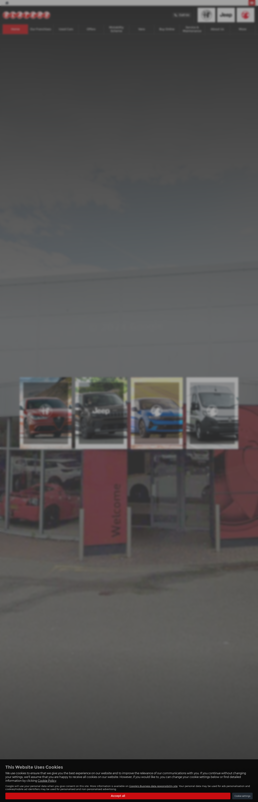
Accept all (118, 796)
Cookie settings (242, 796)
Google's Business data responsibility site (153, 786)
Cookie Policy (47, 780)
